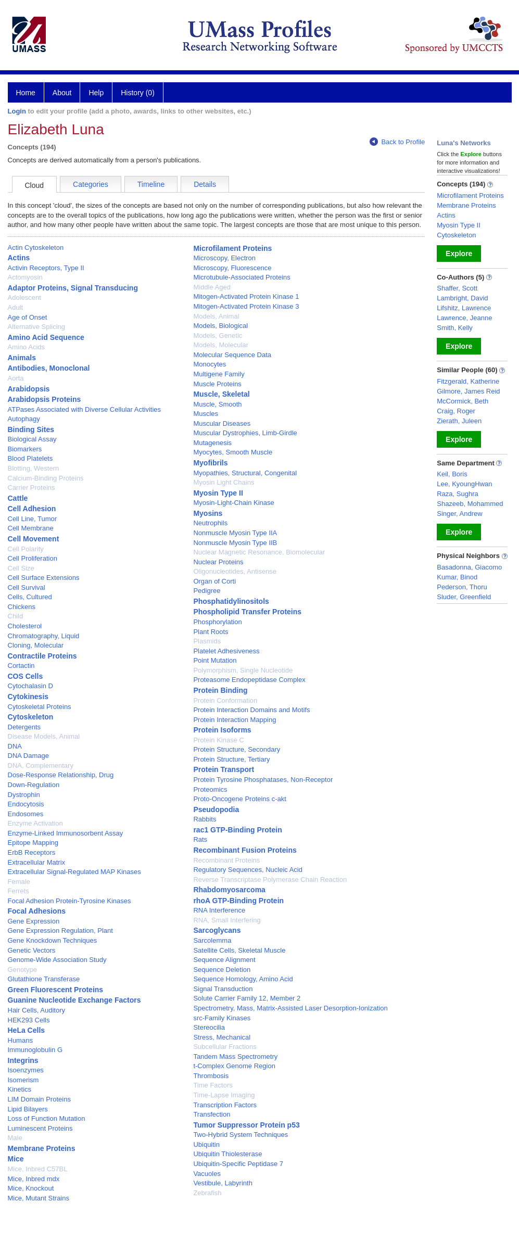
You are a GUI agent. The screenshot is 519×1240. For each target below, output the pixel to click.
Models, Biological (220, 326)
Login (17, 111)
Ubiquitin (206, 1144)
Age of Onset (27, 317)
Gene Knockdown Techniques (52, 940)
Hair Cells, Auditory (37, 1010)
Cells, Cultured (30, 597)
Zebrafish (207, 1193)
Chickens (21, 607)
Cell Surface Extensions (44, 577)
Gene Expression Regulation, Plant (60, 930)
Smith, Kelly (455, 328)
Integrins (23, 1060)
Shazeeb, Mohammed (470, 504)
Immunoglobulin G (35, 1050)
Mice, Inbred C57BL (38, 1169)
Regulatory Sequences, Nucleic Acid (247, 870)
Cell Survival (26, 587)
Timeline (150, 184)
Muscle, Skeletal (221, 394)
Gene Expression (34, 921)
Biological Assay (32, 439)
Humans (20, 1040)
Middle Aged (212, 287)
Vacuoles (207, 1174)
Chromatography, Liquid (44, 636)
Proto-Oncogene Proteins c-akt (239, 799)
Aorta (16, 378)
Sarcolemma (212, 940)
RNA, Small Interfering (226, 920)
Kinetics (20, 1089)
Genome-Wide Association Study (57, 960)
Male (15, 1138)
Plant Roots (210, 632)
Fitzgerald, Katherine (468, 381)
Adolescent (24, 297)
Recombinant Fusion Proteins (244, 850)
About (62, 92)
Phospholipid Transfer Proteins (247, 612)
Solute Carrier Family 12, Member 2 (246, 998)
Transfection (211, 1114)
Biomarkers (25, 449)
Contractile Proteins (42, 656)
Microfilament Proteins (232, 248)
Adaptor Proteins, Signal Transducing (73, 288)
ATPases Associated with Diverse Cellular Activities (84, 409)
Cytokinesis (28, 696)
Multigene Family (218, 374)
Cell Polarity (26, 549)
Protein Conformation (225, 700)
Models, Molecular (220, 345)
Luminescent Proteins (40, 1128)
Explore (459, 253)
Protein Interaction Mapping (234, 720)
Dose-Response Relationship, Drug (61, 775)
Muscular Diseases (221, 423)
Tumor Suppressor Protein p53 (246, 1125)
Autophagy (24, 419)
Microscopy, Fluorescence (232, 268)
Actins (19, 258)
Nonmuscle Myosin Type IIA (235, 533)
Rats (200, 839)
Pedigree (206, 590)
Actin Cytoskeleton (36, 247)
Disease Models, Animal (44, 736)
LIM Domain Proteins (39, 1099)
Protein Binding (220, 690)
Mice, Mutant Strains (39, 1198)
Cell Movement (33, 539)
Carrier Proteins (31, 487)
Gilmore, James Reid (468, 391)
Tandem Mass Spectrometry (235, 1056)
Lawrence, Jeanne (464, 318)
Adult (15, 307)
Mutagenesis (212, 443)
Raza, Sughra (457, 494)
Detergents (24, 727)
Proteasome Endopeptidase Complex (249, 680)
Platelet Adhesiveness (226, 651)
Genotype (22, 969)
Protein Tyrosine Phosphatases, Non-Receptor (263, 779)
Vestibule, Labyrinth (222, 1183)
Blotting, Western (33, 468)
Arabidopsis (29, 389)
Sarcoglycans (216, 930)
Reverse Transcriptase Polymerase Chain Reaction (270, 879)
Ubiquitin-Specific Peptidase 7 (238, 1164)
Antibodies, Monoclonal (49, 368)
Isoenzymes (26, 1070)
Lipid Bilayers (28, 1109)
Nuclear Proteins (218, 562)
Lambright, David (462, 298)
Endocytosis (26, 804)
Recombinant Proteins (226, 860)
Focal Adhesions (37, 911)
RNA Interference (219, 910)
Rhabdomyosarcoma (229, 889)
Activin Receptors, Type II (46, 268)
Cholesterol (25, 626)
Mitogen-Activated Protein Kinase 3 (246, 306)
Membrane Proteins (41, 1148)
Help (96, 92)
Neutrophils (210, 523)
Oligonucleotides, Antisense (234, 571)
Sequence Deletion (221, 969)
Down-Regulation (34, 785)
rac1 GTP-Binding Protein (237, 830)
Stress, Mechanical (221, 1037)
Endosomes (26, 814)
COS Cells (25, 676)
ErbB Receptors (32, 852)
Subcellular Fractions (224, 1047)
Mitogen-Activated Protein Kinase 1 (246, 296)
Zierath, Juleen (459, 421)
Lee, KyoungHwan (464, 484)
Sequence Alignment (224, 960)
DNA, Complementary (40, 765)
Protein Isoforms (222, 730)
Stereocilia (209, 1027)
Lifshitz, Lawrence (464, 308)
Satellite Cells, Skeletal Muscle (239, 950)
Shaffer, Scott (457, 288)
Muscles (205, 413)
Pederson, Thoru (462, 587)
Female (19, 881)
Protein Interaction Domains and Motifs (251, 710)
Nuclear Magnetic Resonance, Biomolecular (259, 552)
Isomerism (23, 1080)
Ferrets (18, 891)
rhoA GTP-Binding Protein (238, 900)
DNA (15, 746)
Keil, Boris (452, 474)
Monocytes (209, 364)
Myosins (207, 513)
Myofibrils (210, 463)
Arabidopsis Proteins (44, 399)
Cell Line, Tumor (32, 519)
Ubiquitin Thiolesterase (227, 1154)
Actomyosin (25, 277)
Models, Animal (216, 316)
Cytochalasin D (30, 686)
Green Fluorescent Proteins (56, 989)
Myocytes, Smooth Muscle (232, 452)
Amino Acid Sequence (46, 337)
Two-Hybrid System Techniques (240, 1134)
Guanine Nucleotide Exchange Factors (74, 1000)
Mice (16, 1159)
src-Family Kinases (221, 1018)
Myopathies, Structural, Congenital (245, 473)
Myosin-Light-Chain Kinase (233, 503)
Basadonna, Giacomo (469, 567)
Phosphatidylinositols (231, 601)
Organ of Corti (214, 581)
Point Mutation (214, 660)
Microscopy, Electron (224, 258)
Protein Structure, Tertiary (231, 759)
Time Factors (212, 1085)
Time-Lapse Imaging (224, 1095)
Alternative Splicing (37, 327)
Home (25, 92)
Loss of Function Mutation (46, 1118)
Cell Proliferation (32, 558)
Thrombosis (211, 1076)
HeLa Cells (26, 1030)
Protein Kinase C (218, 740)
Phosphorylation (217, 622)
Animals (22, 357)
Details (205, 184)
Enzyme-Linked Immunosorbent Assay (65, 833)
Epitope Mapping (33, 842)
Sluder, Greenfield (464, 597)
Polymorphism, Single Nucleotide (243, 670)
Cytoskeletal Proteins (39, 707)
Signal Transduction (222, 989)
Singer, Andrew (459, 513)
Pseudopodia (216, 809)
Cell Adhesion (32, 508)
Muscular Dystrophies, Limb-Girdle (245, 433)
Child (15, 616)
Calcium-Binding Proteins (46, 478)
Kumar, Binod (457, 577)
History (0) (138, 92)
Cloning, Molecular (36, 645)
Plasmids (207, 641)
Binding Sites (31, 429)
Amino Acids (26, 347)
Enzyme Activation (35, 823)
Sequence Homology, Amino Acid (243, 979)
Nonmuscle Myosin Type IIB (235, 543)
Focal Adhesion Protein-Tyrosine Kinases (69, 901)
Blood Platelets (30, 458)
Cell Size (21, 568)
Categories (90, 184)
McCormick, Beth (462, 401)
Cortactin (21, 665)
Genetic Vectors (32, 950)
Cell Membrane (31, 528)
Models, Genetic (217, 335)
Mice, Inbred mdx (34, 1179)
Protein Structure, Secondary (236, 749)
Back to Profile (397, 142)
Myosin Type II (218, 493)
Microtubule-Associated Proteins (241, 277)
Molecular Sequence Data (232, 355)
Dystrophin (24, 795)
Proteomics (210, 789)
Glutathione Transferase (44, 979)
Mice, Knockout (31, 1188)
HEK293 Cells (29, 1020)
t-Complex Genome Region (234, 1066)
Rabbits (204, 819)
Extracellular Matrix (37, 862)
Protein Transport (223, 769)
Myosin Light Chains (223, 482)
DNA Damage (28, 756)
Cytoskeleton (31, 717)
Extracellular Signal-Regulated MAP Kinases (74, 872)
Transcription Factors (225, 1105)
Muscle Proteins (217, 384)
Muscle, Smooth (217, 404)
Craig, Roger (456, 411)
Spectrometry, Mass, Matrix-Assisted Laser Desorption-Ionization (290, 1008)
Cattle (18, 498)
